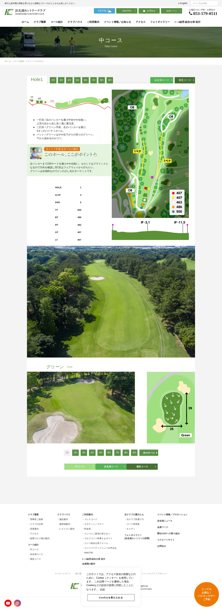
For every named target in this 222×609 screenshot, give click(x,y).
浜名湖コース (163, 80)
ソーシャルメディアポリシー (154, 573)
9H (109, 80)
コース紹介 (19, 61)
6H (85, 80)
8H (101, 80)
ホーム (8, 61)
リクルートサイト (63, 573)
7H (93, 80)
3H (61, 80)
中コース (84, 466)
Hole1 (37, 79)
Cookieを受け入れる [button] (111, 597)
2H (53, 80)
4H (69, 80)
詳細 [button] (102, 589)
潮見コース (186, 80)
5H (77, 80)
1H (67, 452)
